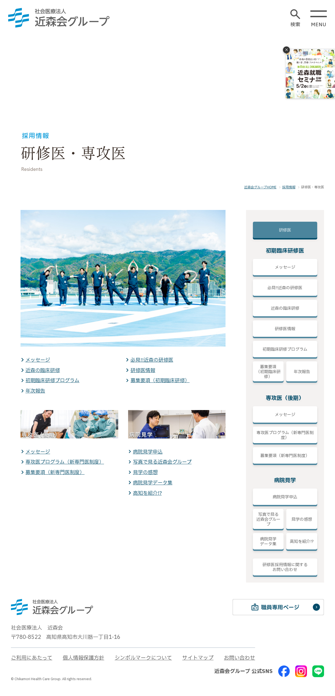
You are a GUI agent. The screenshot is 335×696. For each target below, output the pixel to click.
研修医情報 (143, 370)
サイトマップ (197, 658)
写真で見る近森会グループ (162, 462)
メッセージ (37, 360)
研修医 (285, 230)
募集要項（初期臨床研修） (160, 380)
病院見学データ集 (152, 483)
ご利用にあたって (31, 658)
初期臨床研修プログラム (52, 380)
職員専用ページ (275, 608)
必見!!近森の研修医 (152, 360)
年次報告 (35, 391)
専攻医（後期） (285, 398)
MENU (318, 18)
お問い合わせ (239, 658)
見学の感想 (145, 472)
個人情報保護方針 (83, 658)
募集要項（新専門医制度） (55, 472)
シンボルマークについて (143, 658)
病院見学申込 (148, 452)
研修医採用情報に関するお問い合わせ (285, 567)
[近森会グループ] (58, 18)
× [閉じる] (286, 50)
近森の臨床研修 (42, 370)
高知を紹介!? (147, 493)
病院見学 (285, 480)
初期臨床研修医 (285, 251)
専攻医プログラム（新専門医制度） (64, 462)
